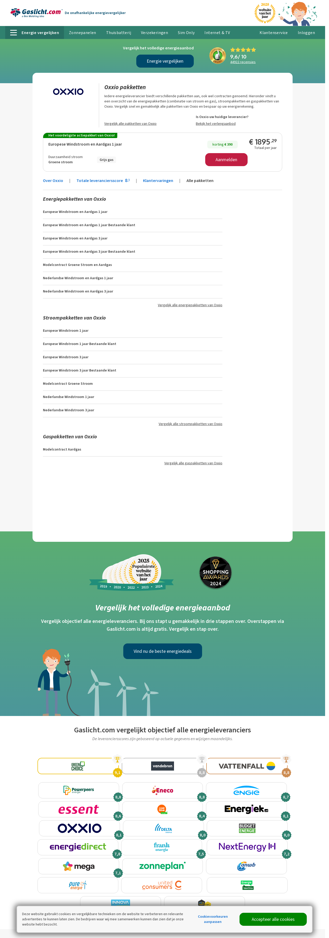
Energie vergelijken (165, 61)
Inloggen (306, 32)
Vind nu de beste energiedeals (163, 651)
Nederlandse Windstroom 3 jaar (68, 410)
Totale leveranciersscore (103, 180)
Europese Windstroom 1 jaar (65, 330)
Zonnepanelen (82, 32)
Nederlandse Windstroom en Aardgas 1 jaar (78, 278)
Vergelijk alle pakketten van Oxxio (130, 123)
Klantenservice (274, 32)
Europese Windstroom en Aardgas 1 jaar (85, 144)
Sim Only (186, 32)
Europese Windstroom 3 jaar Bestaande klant (79, 370)
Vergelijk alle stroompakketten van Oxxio (190, 423)
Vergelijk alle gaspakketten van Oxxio (193, 463)
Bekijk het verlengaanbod (216, 123)
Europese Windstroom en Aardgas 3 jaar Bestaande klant (89, 251)
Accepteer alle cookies (273, 919)
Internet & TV (217, 32)
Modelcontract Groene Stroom (68, 383)
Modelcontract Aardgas (62, 449)
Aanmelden (226, 160)
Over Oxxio (53, 180)
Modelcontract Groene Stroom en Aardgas (77, 264)
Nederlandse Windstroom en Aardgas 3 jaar (78, 291)
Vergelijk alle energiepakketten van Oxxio (190, 305)
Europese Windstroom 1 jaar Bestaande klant (79, 343)
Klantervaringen (158, 180)
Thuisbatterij (118, 32)
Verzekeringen (154, 32)
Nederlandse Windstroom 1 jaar (68, 396)
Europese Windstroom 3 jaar (65, 357)
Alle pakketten (200, 180)
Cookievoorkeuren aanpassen (213, 919)
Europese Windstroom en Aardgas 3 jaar (75, 238)
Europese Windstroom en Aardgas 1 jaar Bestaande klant (89, 225)
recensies (243, 62)
